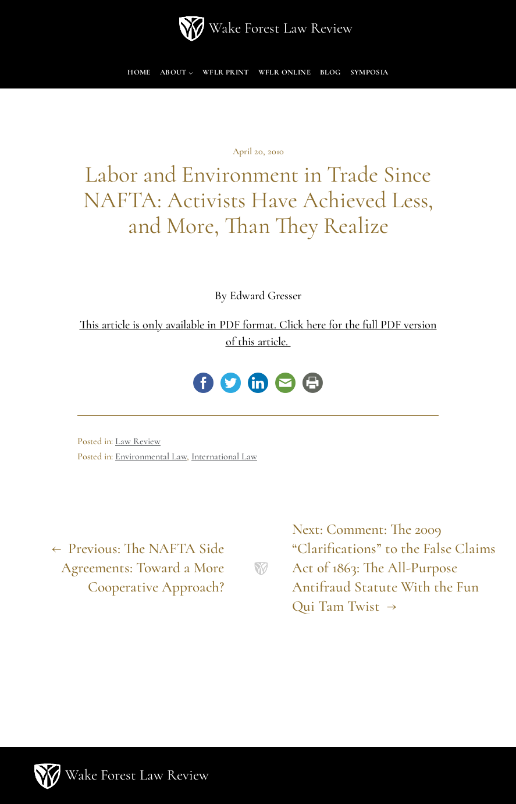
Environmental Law (151, 456)
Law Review (138, 441)
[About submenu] (190, 72)
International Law (224, 456)
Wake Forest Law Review (281, 28)
